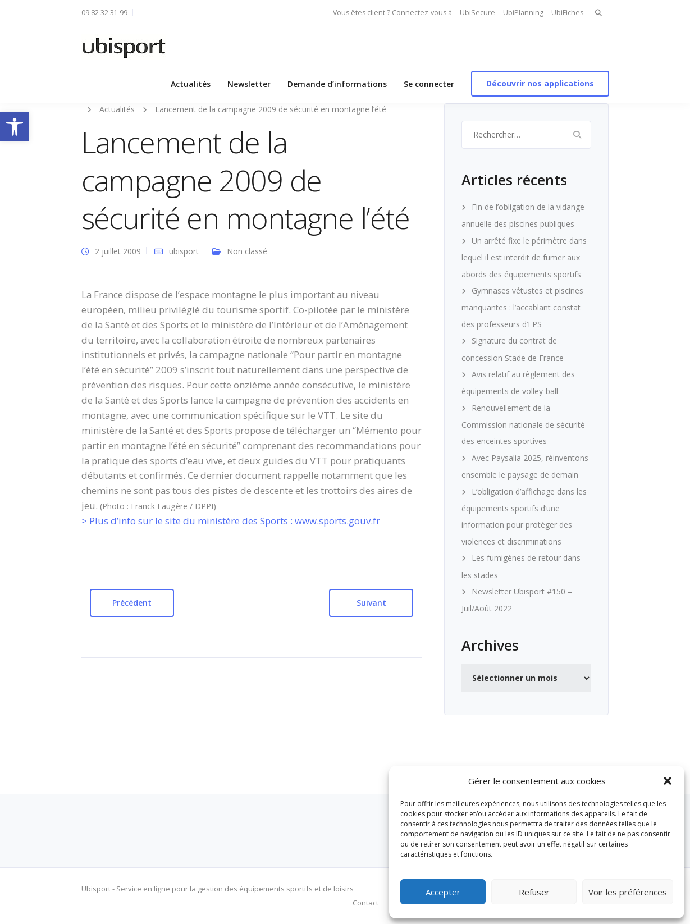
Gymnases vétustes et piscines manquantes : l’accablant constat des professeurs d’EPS (522, 307)
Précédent (132, 602)
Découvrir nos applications (540, 83)
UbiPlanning (523, 12)
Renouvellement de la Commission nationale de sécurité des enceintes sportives (523, 424)
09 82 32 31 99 (104, 12)
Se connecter (429, 84)
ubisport (184, 251)
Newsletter (249, 84)
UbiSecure (477, 12)
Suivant (371, 602)
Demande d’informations (337, 84)
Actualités (191, 84)
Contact (365, 903)
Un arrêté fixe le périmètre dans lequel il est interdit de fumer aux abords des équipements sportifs (524, 257)
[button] (14, 126)
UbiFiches (567, 12)
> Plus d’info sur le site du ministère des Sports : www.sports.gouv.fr (230, 520)
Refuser (534, 892)
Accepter (443, 892)
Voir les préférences (627, 892)
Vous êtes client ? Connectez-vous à (392, 12)
